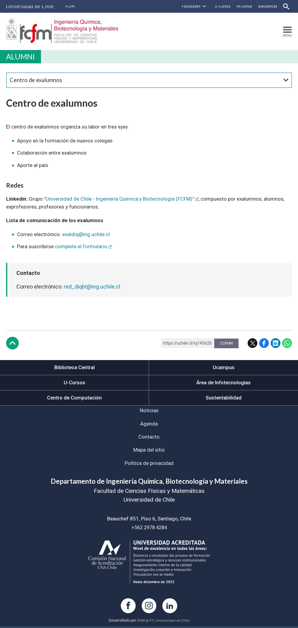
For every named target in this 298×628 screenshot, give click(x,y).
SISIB (140, 622)
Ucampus (224, 368)
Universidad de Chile (173, 622)
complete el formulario (81, 247)
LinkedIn (275, 343)
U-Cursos (222, 6)
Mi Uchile (244, 6)
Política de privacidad (149, 465)
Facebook (264, 343)
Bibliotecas (267, 6)
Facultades (190, 6)
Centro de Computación (74, 398)
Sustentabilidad (223, 398)
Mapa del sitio (149, 451)
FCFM (70, 6)
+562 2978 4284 (149, 529)
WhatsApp (287, 343)
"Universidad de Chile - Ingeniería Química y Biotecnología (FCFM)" (119, 199)
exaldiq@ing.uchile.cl (86, 235)
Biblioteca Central (74, 368)
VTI (151, 622)
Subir (12, 343)
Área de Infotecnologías (224, 383)
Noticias (149, 411)
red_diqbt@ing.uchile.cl (92, 287)
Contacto (149, 438)
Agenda (149, 425)
